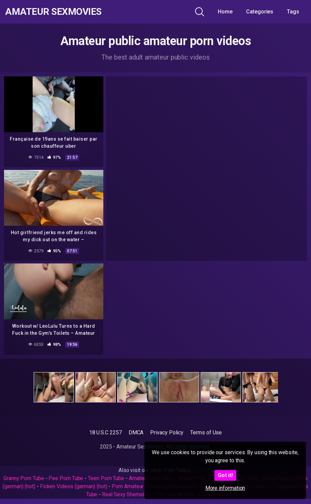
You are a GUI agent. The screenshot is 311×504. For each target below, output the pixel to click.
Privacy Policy (166, 432)
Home (225, 11)
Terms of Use (206, 432)
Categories (259, 11)
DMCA (136, 432)
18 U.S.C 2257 (105, 432)
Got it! (225, 475)
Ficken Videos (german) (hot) (73, 486)
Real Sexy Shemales (126, 494)
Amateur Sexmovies (53, 11)
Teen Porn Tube (106, 478)
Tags (293, 11)
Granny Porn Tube (23, 478)
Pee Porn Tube (65, 478)
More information (225, 488)
